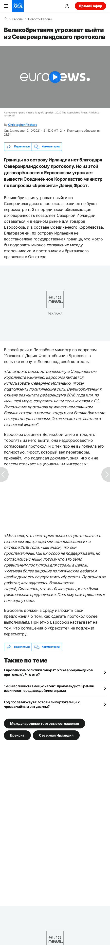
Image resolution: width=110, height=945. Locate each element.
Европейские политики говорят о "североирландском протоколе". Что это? (48, 672)
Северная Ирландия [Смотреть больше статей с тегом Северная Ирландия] (56, 735)
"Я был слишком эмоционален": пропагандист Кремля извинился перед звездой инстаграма (49, 688)
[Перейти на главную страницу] (18, 6)
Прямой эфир (90, 6)
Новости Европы (40, 19)
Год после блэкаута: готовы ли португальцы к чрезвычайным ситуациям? (42, 704)
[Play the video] (55, 77)
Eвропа (17, 19)
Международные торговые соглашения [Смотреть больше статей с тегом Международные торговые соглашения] (44, 723)
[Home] (5, 19)
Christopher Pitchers (22, 124)
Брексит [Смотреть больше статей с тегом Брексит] (17, 735)
